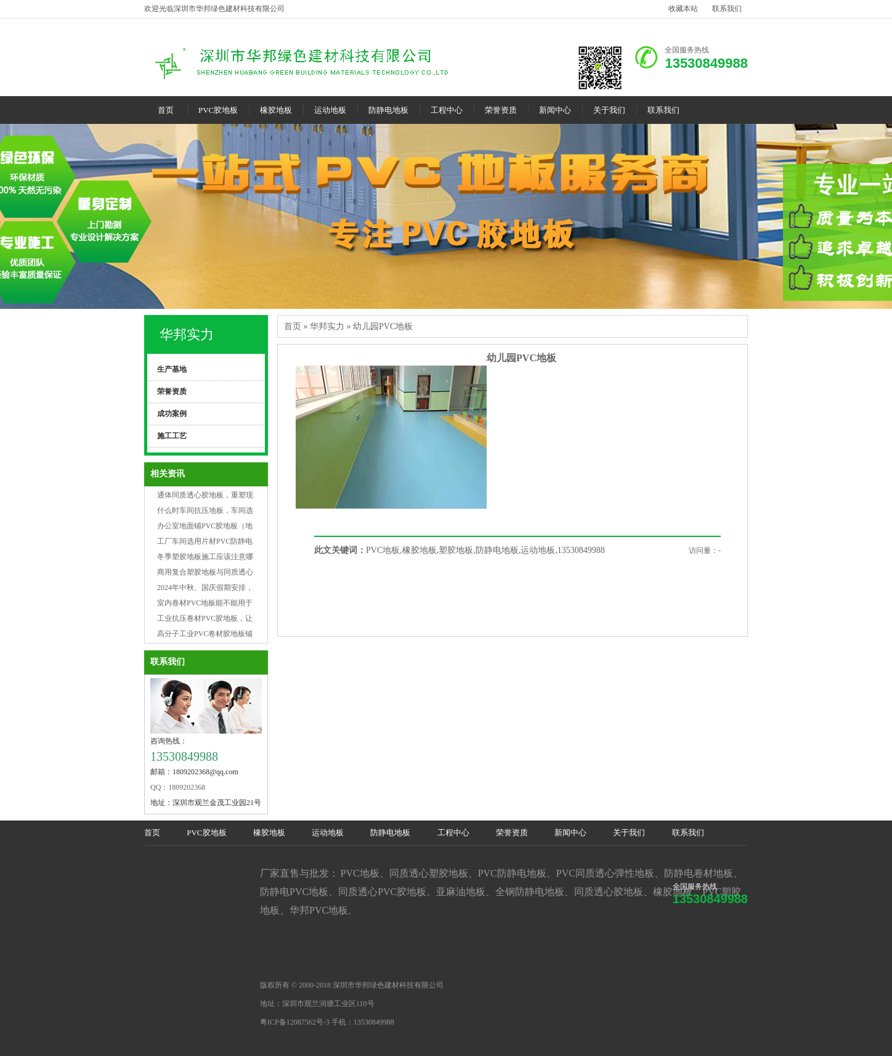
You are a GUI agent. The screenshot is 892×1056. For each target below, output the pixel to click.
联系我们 (727, 8)
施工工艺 (172, 436)
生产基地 (172, 369)
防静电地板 (388, 110)
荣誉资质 (501, 110)
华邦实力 (187, 334)
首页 (166, 110)
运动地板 (330, 110)
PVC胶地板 (218, 110)
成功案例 (172, 413)
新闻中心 (555, 110)
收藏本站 (683, 8)
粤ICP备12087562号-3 (295, 1022)
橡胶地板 (276, 110)
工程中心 (447, 110)
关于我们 (609, 110)
